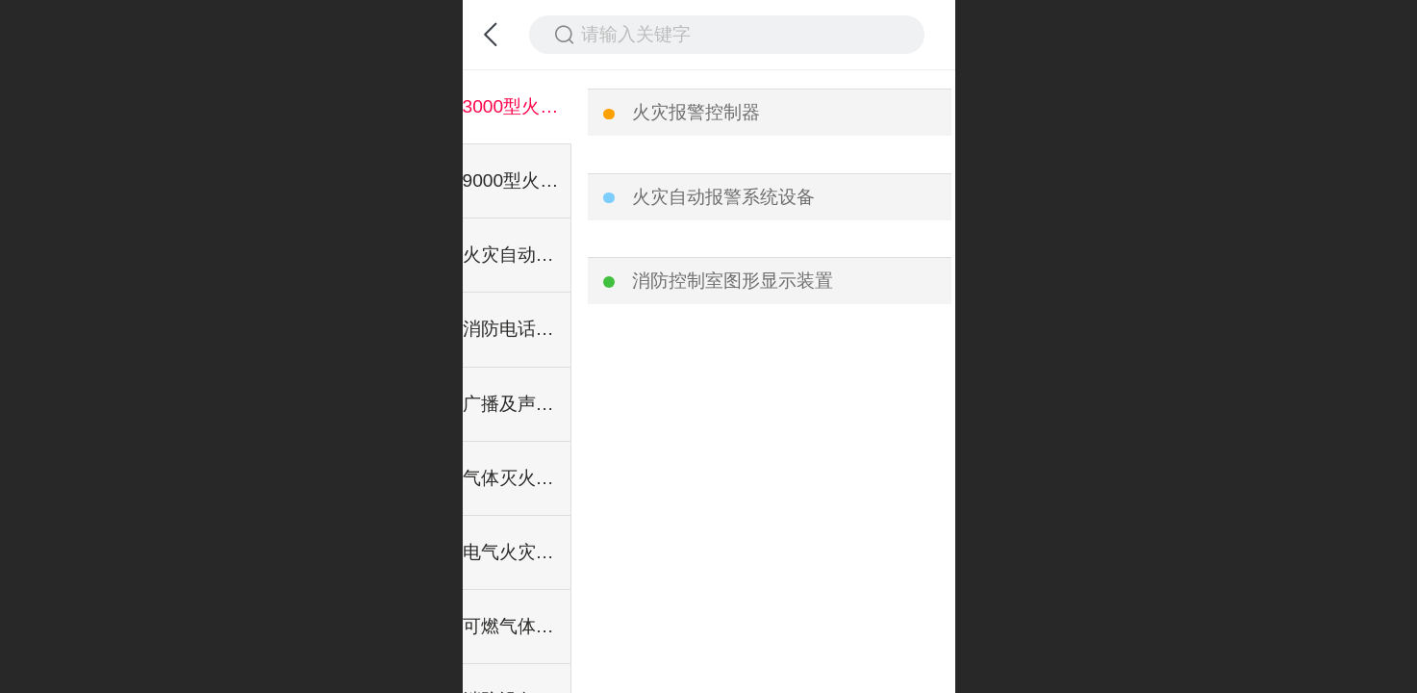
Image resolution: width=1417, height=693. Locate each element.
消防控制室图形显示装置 (732, 280)
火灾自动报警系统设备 (723, 197)
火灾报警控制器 (696, 112)
